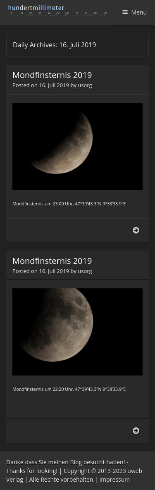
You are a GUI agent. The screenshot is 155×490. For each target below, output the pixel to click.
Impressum (114, 479)
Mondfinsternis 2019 (52, 74)
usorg (85, 85)
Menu (139, 12)
